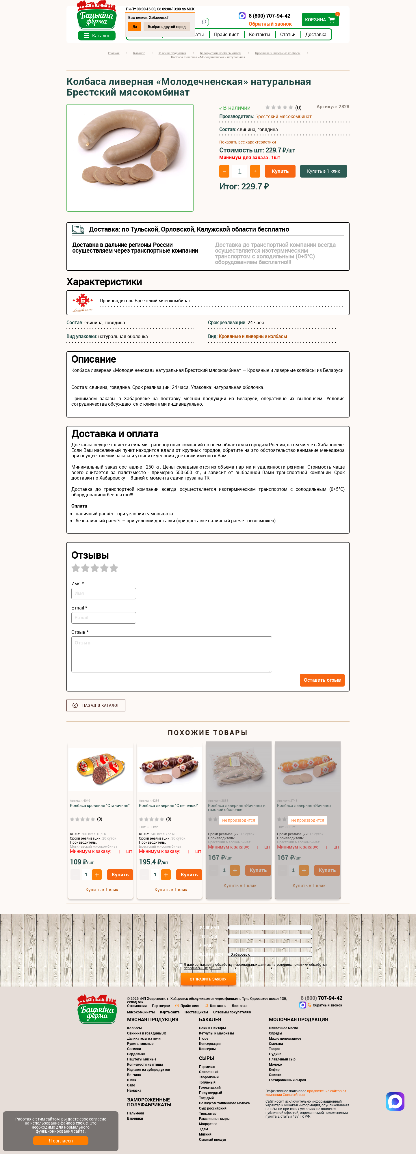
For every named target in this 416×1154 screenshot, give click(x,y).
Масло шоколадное (285, 1038)
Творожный (209, 1077)
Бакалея (210, 1019)
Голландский (210, 1087)
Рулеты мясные (140, 1043)
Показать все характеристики (247, 142)
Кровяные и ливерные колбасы (253, 336)
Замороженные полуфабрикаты (149, 1102)
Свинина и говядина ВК (146, 1033)
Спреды (275, 1033)
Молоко (275, 1064)
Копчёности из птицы (145, 1064)
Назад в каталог (101, 705)
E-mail (206, 945)
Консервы (207, 1048)
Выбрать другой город (167, 26)
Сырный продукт (213, 1139)
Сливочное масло (283, 1028)
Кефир (274, 1069)
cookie (82, 1123)
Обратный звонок (270, 24)
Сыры (206, 1058)
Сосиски (134, 1048)
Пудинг (275, 1054)
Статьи (288, 34)
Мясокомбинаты (141, 1012)
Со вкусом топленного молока (224, 1103)
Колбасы (134, 1028)
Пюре (203, 1038)
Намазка (134, 1090)
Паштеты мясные (141, 1059)
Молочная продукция (298, 1019)
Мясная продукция (152, 1019)
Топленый (207, 1082)
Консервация (210, 1043)
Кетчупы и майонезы (216, 1033)
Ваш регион (211, 954)
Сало (131, 1085)
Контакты (259, 34)
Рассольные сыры (214, 1118)
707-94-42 (321, 997)
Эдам (203, 1129)
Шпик (131, 1079)
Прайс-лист (226, 34)
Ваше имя (209, 927)
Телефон (208, 936)
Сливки (275, 1074)
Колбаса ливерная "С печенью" (168, 805)
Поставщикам (196, 1012)
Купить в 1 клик (323, 171)
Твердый (206, 1097)
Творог (274, 1048)
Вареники (135, 1118)
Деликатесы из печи (144, 1038)
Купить (280, 171)
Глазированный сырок (287, 1079)
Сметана (276, 1043)
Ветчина (134, 1074)
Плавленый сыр (282, 1059)
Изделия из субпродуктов (148, 1069)
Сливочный (208, 1071)
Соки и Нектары (212, 1028)
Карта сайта (169, 1012)
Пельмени (135, 1113)
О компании (137, 1005)
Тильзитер (207, 1113)
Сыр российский (212, 1108)
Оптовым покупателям (232, 1012)
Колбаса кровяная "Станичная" (100, 805)
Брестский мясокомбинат (283, 116)
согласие (202, 964)
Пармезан (207, 1066)
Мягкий (205, 1134)
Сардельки (136, 1054)
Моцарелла (208, 1123)
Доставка (315, 34)
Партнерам (161, 1005)
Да (135, 26)
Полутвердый (210, 1092)
